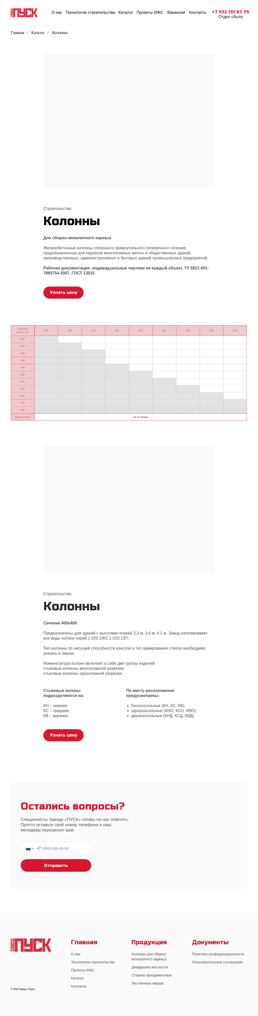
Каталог (125, 12)
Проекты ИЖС (150, 12)
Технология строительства (90, 12)
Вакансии (176, 12)
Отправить (56, 865)
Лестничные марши (148, 983)
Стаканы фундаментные (152, 975)
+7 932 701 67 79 (230, 12)
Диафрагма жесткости (150, 967)
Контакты (197, 12)
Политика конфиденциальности (218, 954)
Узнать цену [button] (63, 292)
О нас (56, 12)
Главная (17, 32)
